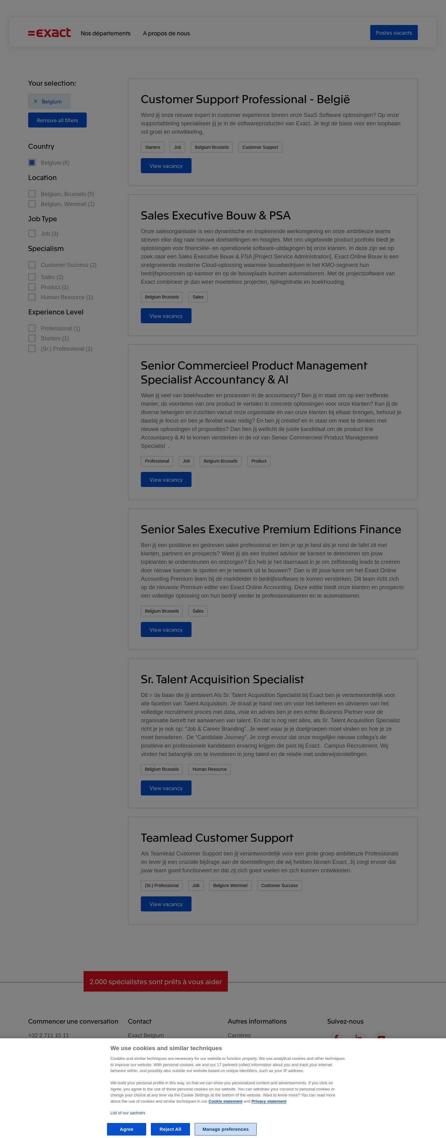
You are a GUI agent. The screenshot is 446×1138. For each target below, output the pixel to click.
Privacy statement (269, 1107)
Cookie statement (225, 1107)
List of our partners (128, 1118)
